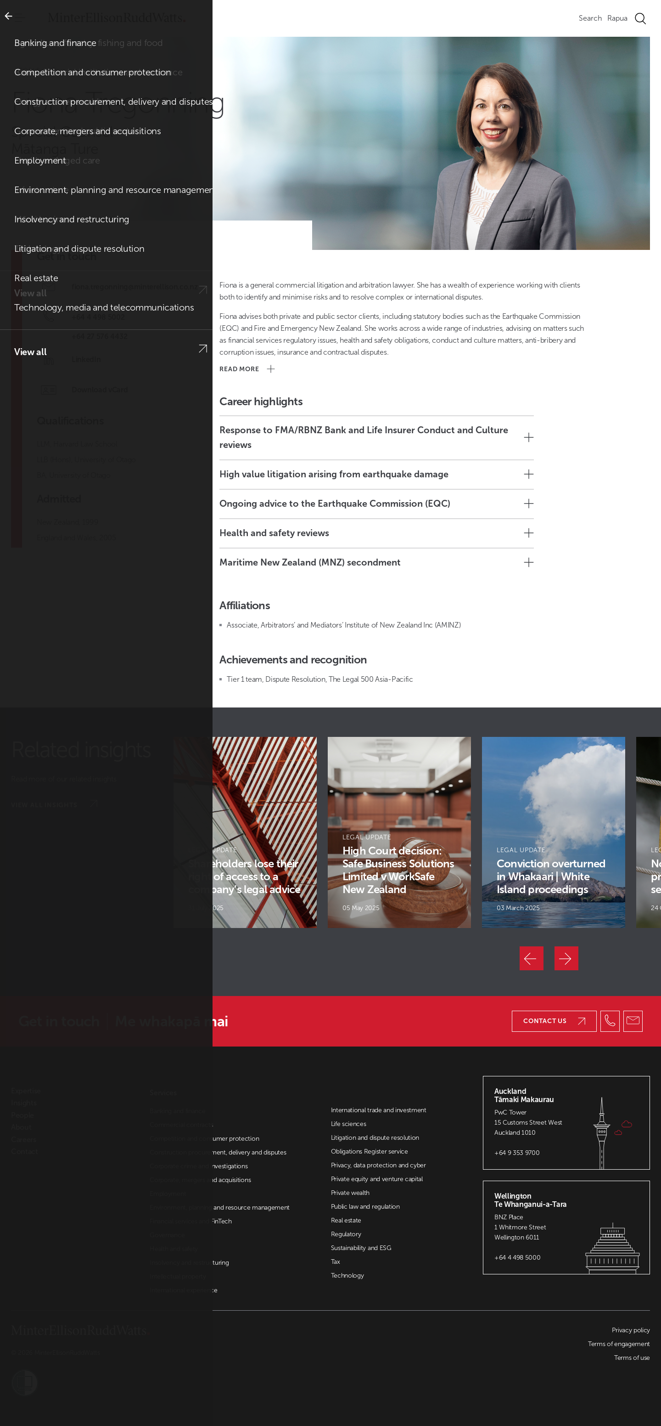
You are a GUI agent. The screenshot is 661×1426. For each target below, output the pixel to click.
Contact (24, 1152)
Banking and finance (177, 1111)
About (21, 1127)
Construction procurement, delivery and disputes (218, 1152)
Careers (23, 1140)
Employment (168, 1194)
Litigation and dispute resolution (375, 1138)
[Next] (566, 958)
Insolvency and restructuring (189, 1263)
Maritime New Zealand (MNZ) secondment (376, 562)
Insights (23, 1103)
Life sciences (348, 1124)
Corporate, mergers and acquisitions (200, 1180)
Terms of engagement (619, 1344)
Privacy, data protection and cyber (378, 1165)
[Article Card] (245, 832)
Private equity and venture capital (377, 1179)
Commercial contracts (181, 1125)
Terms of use (632, 1358)
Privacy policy (631, 1330)
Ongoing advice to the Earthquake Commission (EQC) (376, 503)
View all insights (54, 804)
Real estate (346, 1220)
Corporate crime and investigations (198, 1166)
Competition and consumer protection (204, 1139)
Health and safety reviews (376, 532)
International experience (183, 1290)
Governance (167, 1235)
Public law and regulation (365, 1207)
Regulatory (346, 1234)
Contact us (554, 1021)
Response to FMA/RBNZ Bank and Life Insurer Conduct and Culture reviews (376, 437)
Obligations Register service (369, 1151)
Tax (335, 1262)
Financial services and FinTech (190, 1221)
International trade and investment (378, 1110)
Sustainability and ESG (361, 1248)
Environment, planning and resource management (220, 1207)
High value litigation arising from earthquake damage (376, 474)
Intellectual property (178, 1276)
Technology (347, 1275)
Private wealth (350, 1193)
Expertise (26, 1091)
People (42, 70)
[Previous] (531, 958)
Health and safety (174, 1249)
